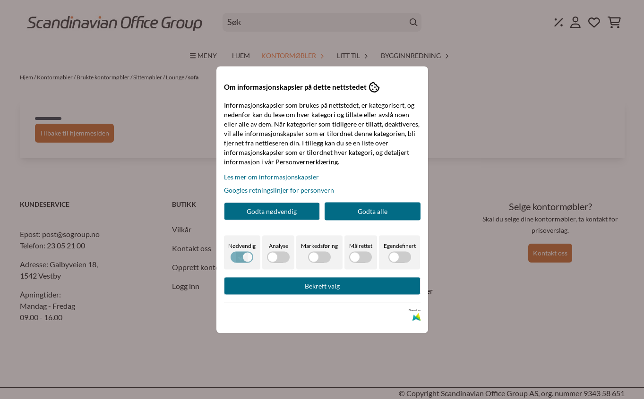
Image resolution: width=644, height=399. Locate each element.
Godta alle (372, 211)
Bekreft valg (322, 285)
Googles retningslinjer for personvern (279, 190)
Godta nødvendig (272, 211)
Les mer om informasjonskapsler (271, 176)
